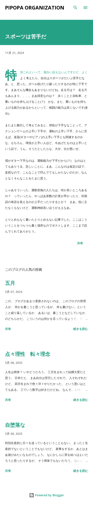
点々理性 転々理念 (27, 353)
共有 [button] (80, 243)
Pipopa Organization (34, 7)
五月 (10, 282)
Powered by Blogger (46, 495)
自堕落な (15, 424)
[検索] (75, 7)
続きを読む (80, 329)
